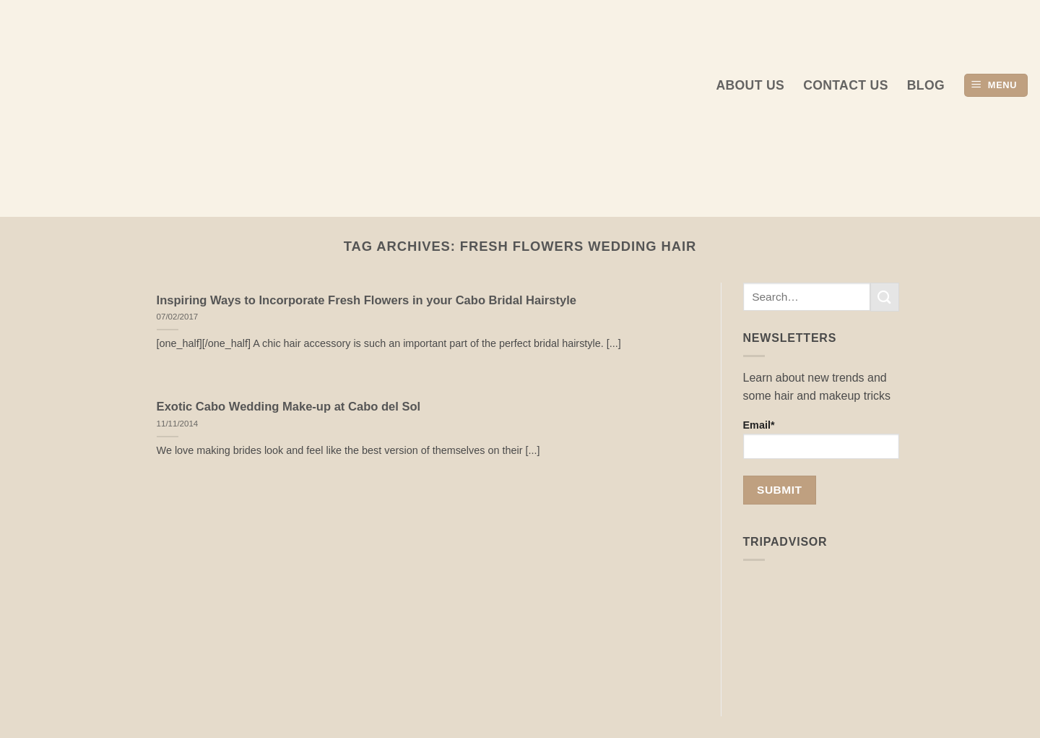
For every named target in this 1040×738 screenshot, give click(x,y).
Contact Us (845, 85)
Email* (821, 439)
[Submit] (884, 297)
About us (750, 85)
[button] (996, 86)
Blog (926, 85)
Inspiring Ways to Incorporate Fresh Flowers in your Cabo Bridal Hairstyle (366, 300)
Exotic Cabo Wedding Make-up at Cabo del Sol (289, 406)
